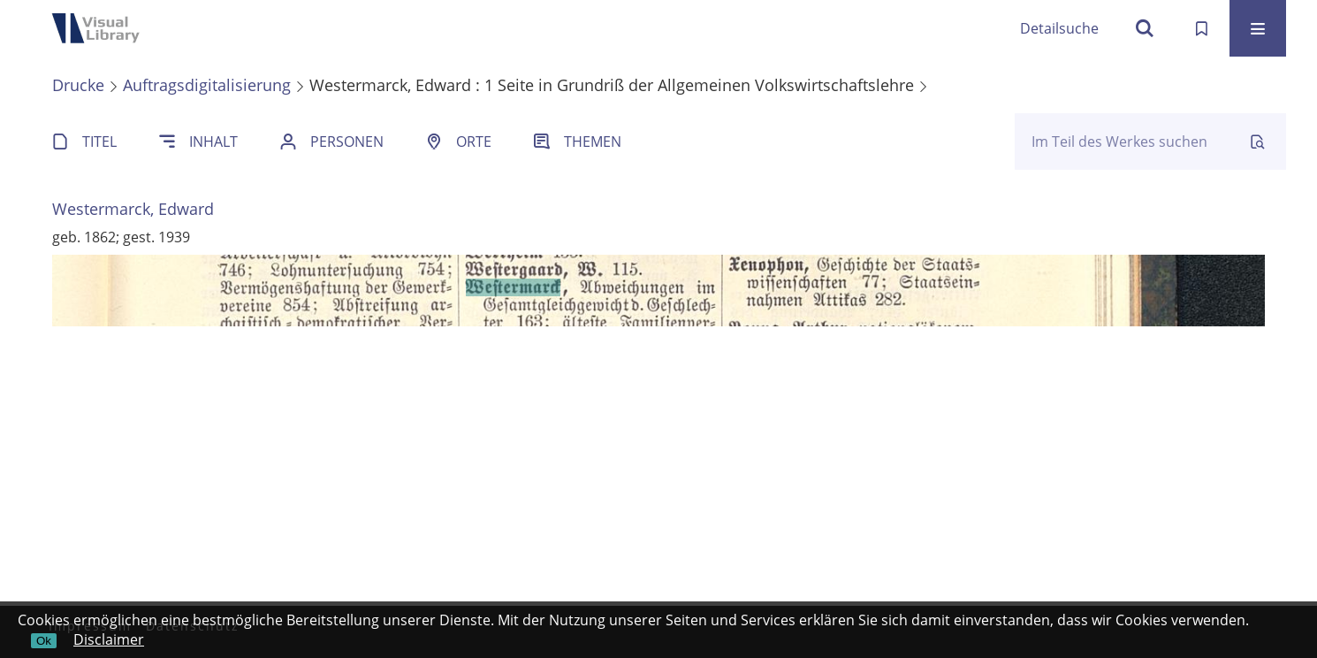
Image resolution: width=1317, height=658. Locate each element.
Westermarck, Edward (133, 208)
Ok (43, 640)
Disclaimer (108, 639)
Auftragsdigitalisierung (207, 85)
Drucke (78, 85)
